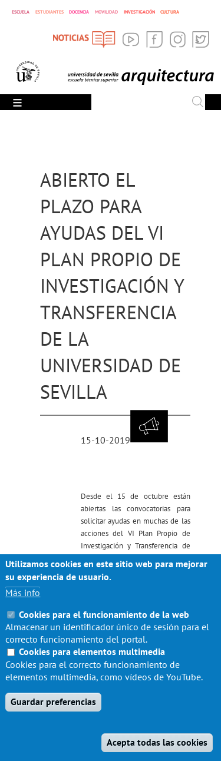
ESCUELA (20, 12)
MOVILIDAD (106, 12)
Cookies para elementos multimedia (92, 670)
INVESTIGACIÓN (139, 11)
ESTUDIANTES (49, 12)
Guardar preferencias (53, 720)
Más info (22, 611)
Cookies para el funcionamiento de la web (104, 633)
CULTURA (169, 12)
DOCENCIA (79, 12)
